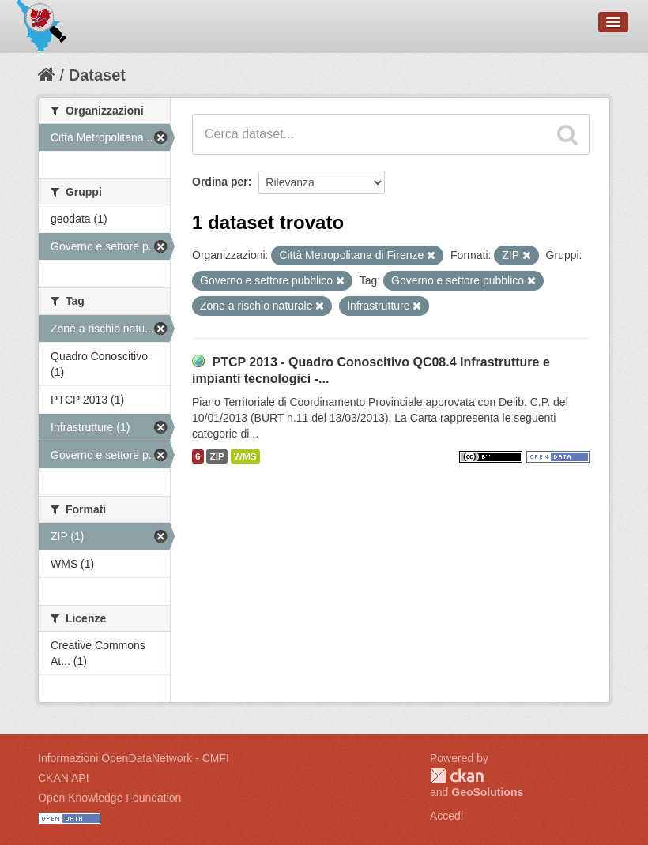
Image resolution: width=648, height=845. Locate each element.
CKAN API (63, 778)
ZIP (216, 456)
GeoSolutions (487, 792)
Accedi (446, 815)
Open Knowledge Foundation (109, 797)
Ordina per (220, 181)
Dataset (97, 75)
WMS (245, 456)
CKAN (457, 776)
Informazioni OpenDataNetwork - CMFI (133, 758)
